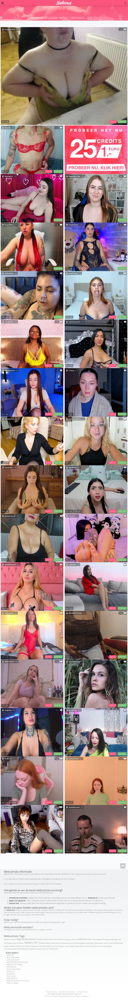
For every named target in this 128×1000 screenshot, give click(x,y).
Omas (94, 939)
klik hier (48, 884)
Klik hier (49, 930)
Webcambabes (80, 943)
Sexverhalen (89, 943)
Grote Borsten (48, 939)
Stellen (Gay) (12, 943)
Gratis (111, 943)
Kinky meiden (11, 976)
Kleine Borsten (58, 939)
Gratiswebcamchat (67, 943)
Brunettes (38, 939)
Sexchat (54, 946)
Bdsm (82, 946)
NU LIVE (5, 122)
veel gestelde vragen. (58, 922)
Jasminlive (32, 949)
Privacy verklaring (51, 992)
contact (11, 922)
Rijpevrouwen (75, 946)
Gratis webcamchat (13, 969)
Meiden (6, 946)
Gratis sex (10, 955)
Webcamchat (56, 943)
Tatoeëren (20, 943)
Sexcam (106, 943)
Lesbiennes (82, 939)
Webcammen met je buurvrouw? (18, 981)
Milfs (89, 939)
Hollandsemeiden (45, 946)
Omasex (39, 949)
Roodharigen (113, 939)
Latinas (73, 939)
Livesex (87, 946)
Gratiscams (34, 946)
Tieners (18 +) (32, 942)
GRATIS (113, 122)
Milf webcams (11, 967)
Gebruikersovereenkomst (67, 992)
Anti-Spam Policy (82, 992)
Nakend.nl (67, 874)
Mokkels (12, 946)
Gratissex (60, 946)
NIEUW (77, 511)
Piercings (105, 939)
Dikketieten (24, 949)
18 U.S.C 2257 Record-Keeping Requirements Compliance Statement (67, 996)
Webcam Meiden (13, 983)
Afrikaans (7, 939)
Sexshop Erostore (13, 960)
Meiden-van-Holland (23, 946)
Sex (47, 949)
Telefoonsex (53, 949)
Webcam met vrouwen (14, 964)
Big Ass (21, 939)
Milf (19, 949)
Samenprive (94, 946)
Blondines (30, 939)
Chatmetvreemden (10, 949)
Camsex (67, 946)
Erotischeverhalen (105, 946)
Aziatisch (14, 939)
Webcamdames (45, 943)
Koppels (99, 939)
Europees (67, 939)
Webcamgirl (98, 943)
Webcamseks (118, 943)
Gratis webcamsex (13, 957)
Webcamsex (11, 971)
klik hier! (94, 17)
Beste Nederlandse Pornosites (17, 962)
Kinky (44, 949)
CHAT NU (122, 121)
